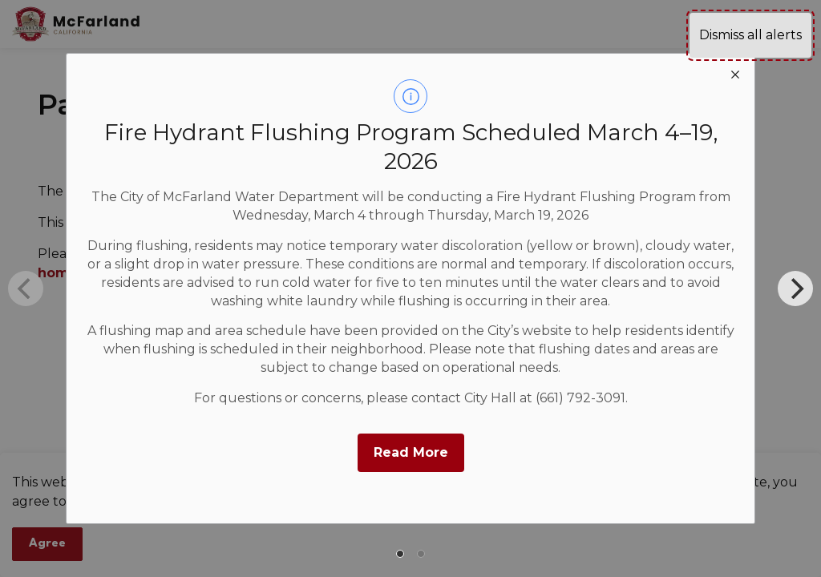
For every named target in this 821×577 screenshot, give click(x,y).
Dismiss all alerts (750, 34)
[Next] (795, 288)
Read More (411, 452)
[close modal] (735, 73)
